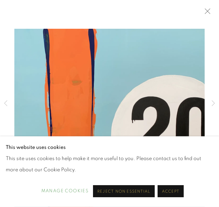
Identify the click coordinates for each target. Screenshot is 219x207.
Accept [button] (170, 191)
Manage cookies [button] (65, 191)
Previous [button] (5, 103)
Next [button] (213, 103)
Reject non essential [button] (123, 191)
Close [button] (206, 13)
